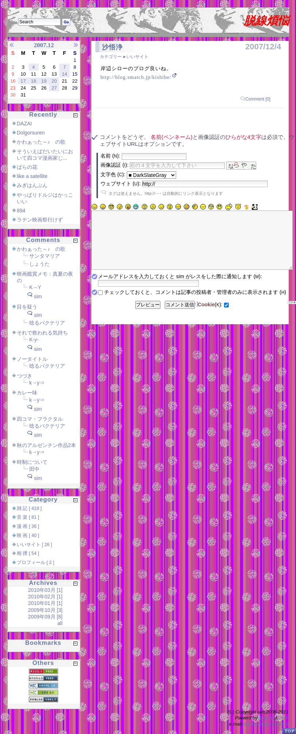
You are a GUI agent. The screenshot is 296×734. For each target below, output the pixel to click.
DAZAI (24, 123)
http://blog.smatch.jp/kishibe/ (135, 77)
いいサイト (137, 56)
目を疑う (27, 307)
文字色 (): (112, 174)
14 (64, 74)
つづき (24, 376)
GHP (283, 717)
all (59, 623)
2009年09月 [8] (45, 617)
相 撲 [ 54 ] (28, 553)
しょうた (39, 264)
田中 (34, 469)
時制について (32, 462)
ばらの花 (27, 167)
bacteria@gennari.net (266, 724)
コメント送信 (180, 315)
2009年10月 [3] (45, 610)
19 (43, 81)
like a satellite (32, 176)
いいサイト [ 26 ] (34, 544)
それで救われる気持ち (42, 333)
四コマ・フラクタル (40, 419)
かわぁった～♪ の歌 (41, 142)
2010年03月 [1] (45, 590)
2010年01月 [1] (45, 603)
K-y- (34, 340)
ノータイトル (32, 359)
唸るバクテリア (47, 323)
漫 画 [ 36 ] (28, 526)
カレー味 (27, 393)
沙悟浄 (112, 47)
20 (54, 81)
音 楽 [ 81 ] (28, 517)
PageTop (289, 731)
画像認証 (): (114, 165)
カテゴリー (111, 56)
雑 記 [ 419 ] (29, 508)
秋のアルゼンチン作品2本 (46, 445)
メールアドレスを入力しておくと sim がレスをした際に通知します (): (180, 287)
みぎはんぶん (32, 185)
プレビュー (148, 315)
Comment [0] (257, 99)
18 (33, 81)
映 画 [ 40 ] (28, 535)
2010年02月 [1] (45, 596)
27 (54, 88)
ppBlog (266, 717)
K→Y (35, 287)
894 (21, 210)
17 (23, 81)
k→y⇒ (37, 383)
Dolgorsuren (31, 133)
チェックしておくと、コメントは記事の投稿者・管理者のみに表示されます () (195, 303)
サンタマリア (44, 256)
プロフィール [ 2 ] (35, 562)
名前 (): (110, 156)
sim (38, 296)
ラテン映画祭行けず (40, 220)
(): (210, 315)
